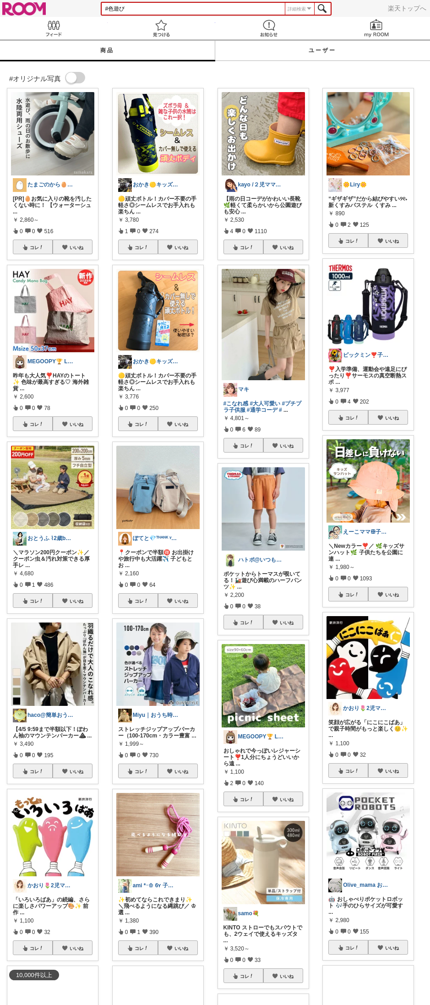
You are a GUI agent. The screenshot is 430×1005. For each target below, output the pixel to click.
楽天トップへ (407, 8)
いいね (76, 247)
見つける (161, 28)
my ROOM (376, 28)
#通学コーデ (262, 410)
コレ (37, 247)
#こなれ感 (236, 403)
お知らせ (269, 28)
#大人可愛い (265, 403)
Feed (54, 28)
